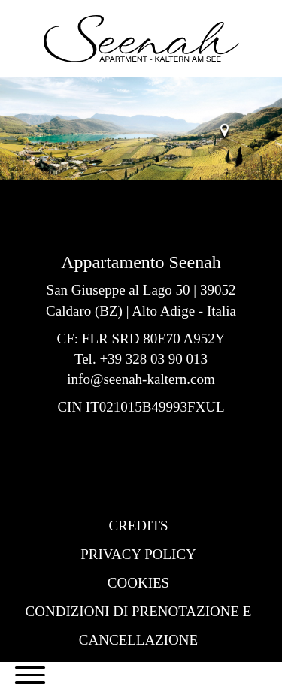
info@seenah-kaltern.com (140, 379)
